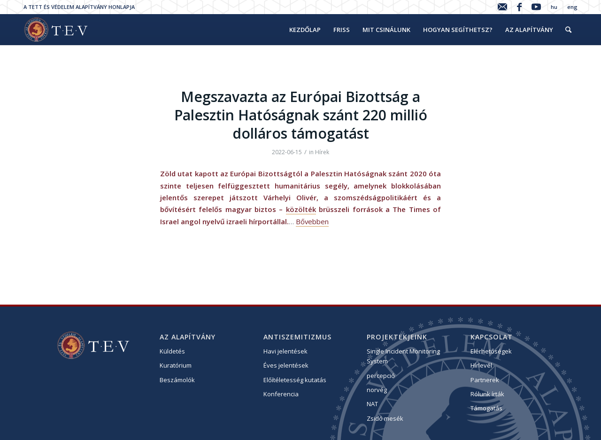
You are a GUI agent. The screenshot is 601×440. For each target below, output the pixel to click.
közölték (301, 209)
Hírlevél (481, 365)
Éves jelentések (285, 365)
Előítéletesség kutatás (294, 380)
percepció (381, 375)
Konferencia (281, 394)
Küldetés (172, 351)
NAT (372, 404)
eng (572, 6)
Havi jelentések (285, 351)
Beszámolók (177, 380)
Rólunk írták (487, 394)
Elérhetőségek (491, 351)
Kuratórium (176, 365)
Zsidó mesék (385, 418)
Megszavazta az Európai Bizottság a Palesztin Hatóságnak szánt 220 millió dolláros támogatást (300, 115)
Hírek (322, 152)
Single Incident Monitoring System (403, 356)
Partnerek (484, 380)
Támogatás (486, 408)
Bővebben (312, 221)
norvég (377, 389)
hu (554, 6)
